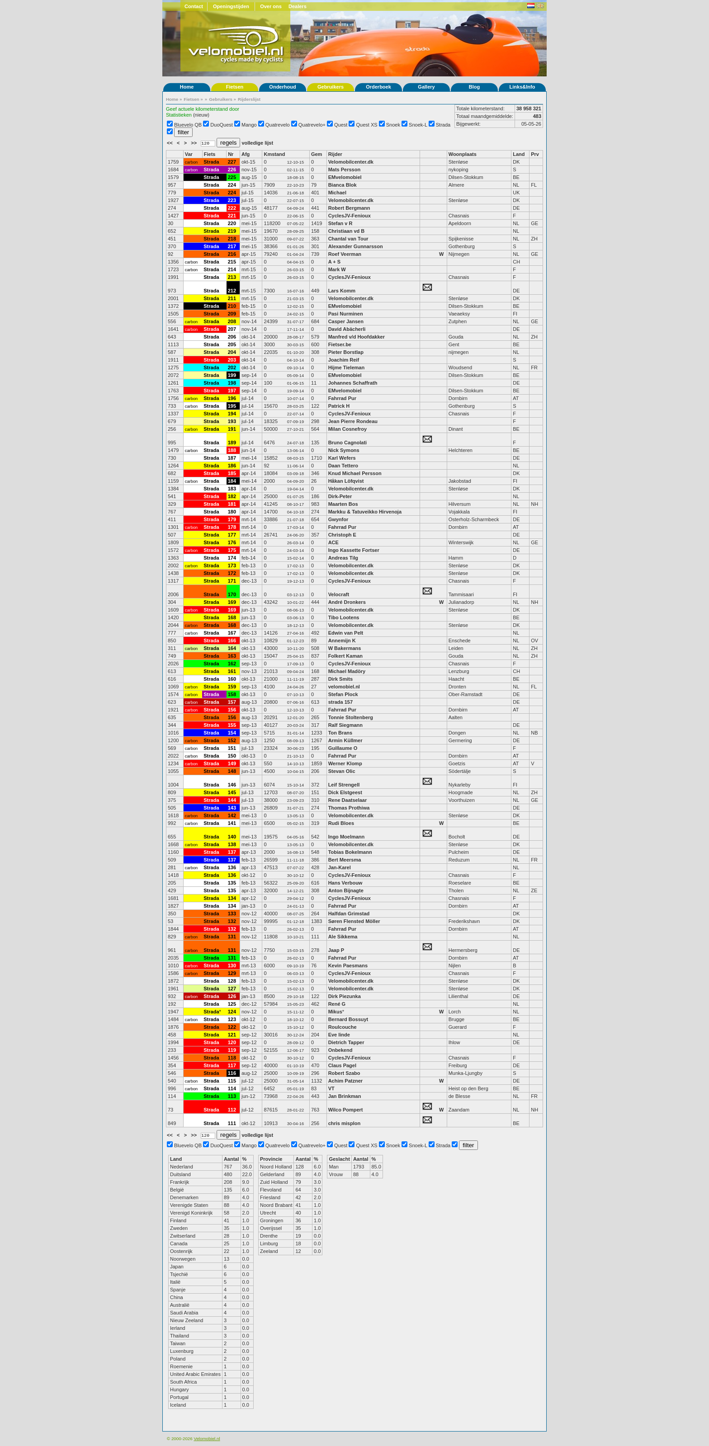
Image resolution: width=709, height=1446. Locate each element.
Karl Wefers (342, 458)
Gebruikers (330, 86)
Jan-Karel (340, 867)
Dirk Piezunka (344, 996)
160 (232, 679)
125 (232, 1004)
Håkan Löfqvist (346, 481)
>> (194, 143)
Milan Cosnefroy (347, 429)
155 (232, 725)
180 (232, 511)
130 (232, 965)
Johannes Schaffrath (353, 383)
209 (232, 313)
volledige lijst (257, 143)
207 (232, 329)
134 (232, 898)
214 (232, 269)
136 (232, 867)
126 (232, 996)
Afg (245, 154)
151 (232, 748)
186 (232, 465)
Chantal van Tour (348, 238)
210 (232, 306)
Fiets (210, 154)
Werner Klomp (345, 763)
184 (232, 481)
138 (232, 844)
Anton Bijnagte (346, 890)
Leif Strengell (344, 784)
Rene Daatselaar (347, 800)
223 (232, 200)
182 (232, 496)
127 (232, 988)
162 (232, 663)
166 (232, 640)
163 (232, 656)
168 (232, 617)
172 (232, 573)
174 (232, 558)
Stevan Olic (342, 771)
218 (232, 238)
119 (232, 1050)
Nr (230, 154)
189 (232, 442)
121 (232, 1034)
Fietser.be (339, 344)
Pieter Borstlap (346, 352)
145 (232, 792)
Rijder (335, 154)
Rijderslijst (249, 99)
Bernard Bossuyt (348, 1019)
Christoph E (342, 534)
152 (232, 740)
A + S (334, 261)
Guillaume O (343, 748)
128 (232, 981)
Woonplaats (463, 154)
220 (232, 223)
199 (232, 375)
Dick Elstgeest (345, 792)
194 (232, 413)
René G (337, 1004)
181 (232, 504)
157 (232, 702)
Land (519, 154)
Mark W (337, 269)
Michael (337, 192)
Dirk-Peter (340, 496)
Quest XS (367, 124)
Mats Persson (344, 169)
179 (232, 519)
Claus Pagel (342, 1065)
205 (232, 344)
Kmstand (274, 154)
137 (232, 852)
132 (232, 921)
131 (232, 936)
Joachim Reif (343, 360)
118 (232, 1057)
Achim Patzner (345, 1080)
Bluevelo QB (188, 124)
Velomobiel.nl (207, 1438)
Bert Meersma (344, 859)
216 (232, 254)
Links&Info (522, 86)
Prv (535, 154)
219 (232, 231)
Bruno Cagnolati (347, 442)
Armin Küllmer (345, 740)
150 (232, 755)
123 (232, 1019)
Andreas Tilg (343, 558)
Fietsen (235, 86)
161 (232, 671)
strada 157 (340, 702)
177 (232, 534)
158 (232, 694)
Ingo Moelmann (346, 836)
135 (232, 882)
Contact (193, 6)
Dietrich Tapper (347, 1042)
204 (232, 352)
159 (232, 686)
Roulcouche (342, 1027)
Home (187, 86)
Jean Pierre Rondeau (353, 421)
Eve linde (339, 1034)
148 (232, 771)
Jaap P (336, 950)
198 (232, 383)
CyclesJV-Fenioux (349, 215)
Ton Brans (340, 732)
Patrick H (339, 406)
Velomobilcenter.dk (350, 162)
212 (232, 290)
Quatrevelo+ (312, 124)
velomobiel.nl (344, 686)
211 (232, 298)
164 (232, 648)
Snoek (393, 124)
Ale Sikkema (343, 936)
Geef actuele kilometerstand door (202, 109)
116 (232, 1073)
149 (232, 763)
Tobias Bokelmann (350, 852)
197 (232, 390)
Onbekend (340, 1050)
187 (232, 458)
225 (232, 177)
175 (232, 550)
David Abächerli (347, 329)
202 (232, 367)
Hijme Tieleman (346, 367)
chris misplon (344, 1123)
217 (232, 246)
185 (232, 473)
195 (232, 406)
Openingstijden (231, 6)
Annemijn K (342, 640)
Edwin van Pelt (346, 633)
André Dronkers (347, 602)
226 (232, 169)
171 (232, 581)
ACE (333, 542)
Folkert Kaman (345, 656)
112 (232, 1109)
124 (232, 1011)
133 (232, 913)
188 (232, 450)
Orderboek (378, 86)
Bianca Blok (342, 185)
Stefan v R (340, 223)
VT (331, 1088)
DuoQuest (221, 124)
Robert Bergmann (349, 208)
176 (232, 542)
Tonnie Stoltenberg (350, 717)
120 (232, 1042)
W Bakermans (344, 648)
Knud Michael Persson (355, 473)
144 (232, 800)
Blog (474, 86)
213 (232, 277)
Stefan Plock (343, 694)
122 (232, 1027)
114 (232, 1088)
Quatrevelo (277, 124)
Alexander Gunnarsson (355, 246)
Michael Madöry (347, 671)
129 (232, 973)
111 (232, 1123)
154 (232, 732)
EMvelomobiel (345, 177)
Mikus (335, 1011)
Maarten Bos (343, 504)
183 (232, 488)
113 (232, 1096)
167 (232, 633)
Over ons (271, 6)
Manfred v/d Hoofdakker (356, 336)
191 (232, 429)
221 (232, 215)
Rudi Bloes (341, 823)
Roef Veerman (344, 254)
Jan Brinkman (344, 1096)
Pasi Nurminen (345, 313)
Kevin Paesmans (348, 965)
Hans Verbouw (345, 882)
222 (232, 208)
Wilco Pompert (345, 1109)
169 (232, 602)
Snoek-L (418, 124)
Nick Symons (343, 450)
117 (232, 1065)
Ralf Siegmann (345, 725)
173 (232, 565)
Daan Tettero (343, 465)
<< (170, 143)
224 (232, 185)
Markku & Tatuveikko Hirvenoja (365, 511)
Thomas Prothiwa (349, 807)
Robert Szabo (344, 1073)
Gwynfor (338, 519)
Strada (443, 124)
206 (232, 336)
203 (232, 360)
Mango (249, 124)
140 (232, 836)
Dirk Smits (340, 679)
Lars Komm (342, 290)
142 (232, 815)
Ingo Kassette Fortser (353, 550)
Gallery (426, 86)
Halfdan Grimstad (349, 913)
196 (232, 398)
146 (232, 784)
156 (232, 709)
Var (189, 154)
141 (232, 823)
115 (232, 1080)
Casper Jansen (346, 321)
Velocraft (338, 594)
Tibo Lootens (343, 617)
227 (232, 162)
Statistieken (179, 115)
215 (232, 261)
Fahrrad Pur (342, 398)
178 (232, 527)
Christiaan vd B (346, 231)
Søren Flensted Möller (354, 921)
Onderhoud (282, 86)
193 (232, 421)
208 (232, 321)
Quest (340, 124)
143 (232, 807)
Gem (316, 154)
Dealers (297, 6)
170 (232, 594)
